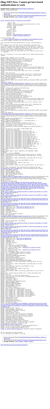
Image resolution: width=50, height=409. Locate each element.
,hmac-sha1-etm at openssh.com (29, 234)
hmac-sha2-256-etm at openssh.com (10, 234)
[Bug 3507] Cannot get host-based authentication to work (31, 15)
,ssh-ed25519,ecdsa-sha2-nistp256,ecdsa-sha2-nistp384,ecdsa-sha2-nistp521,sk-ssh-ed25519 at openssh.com (22, 221)
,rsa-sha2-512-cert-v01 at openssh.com (31, 219)
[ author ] (31, 17)
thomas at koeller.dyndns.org (21, 39)
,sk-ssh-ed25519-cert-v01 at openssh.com (26, 217)
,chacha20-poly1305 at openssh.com (26, 226)
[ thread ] (21, 17)
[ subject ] (26, 17)
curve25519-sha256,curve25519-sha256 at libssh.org (16, 96)
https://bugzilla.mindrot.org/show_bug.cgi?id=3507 (16, 20)
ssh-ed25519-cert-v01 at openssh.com (11, 198)
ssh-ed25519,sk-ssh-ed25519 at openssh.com (23, 360)
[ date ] (16, 17)
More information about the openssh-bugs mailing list (14, 407)
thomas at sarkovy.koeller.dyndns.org (12, 390)
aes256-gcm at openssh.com (8, 226)
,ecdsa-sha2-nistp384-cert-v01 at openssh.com (20, 216)
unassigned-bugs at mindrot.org (22, 37)
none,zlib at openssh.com (24, 244)
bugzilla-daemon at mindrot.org (26, 8)
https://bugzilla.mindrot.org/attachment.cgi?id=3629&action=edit (23, 43)
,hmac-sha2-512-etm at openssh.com (17, 235)
